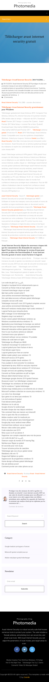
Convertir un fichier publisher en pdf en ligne (18, 373)
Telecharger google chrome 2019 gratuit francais (20, 378)
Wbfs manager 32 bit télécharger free (16, 314)
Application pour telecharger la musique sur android (21, 324)
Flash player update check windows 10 (16, 360)
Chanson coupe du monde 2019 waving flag (18, 441)
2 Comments (7, 97)
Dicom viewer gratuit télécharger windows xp (19, 319)
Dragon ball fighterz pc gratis (12, 456)
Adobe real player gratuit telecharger (17, 558)
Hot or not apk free (13, 663)
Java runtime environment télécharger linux (18, 296)
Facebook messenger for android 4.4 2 (16, 345)
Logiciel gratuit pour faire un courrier (15, 353)
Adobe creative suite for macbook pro (16, 417)
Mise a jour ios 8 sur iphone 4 (13, 433)
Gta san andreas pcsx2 (10, 464)
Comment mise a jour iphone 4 (13, 334)
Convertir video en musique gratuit (24, 665)
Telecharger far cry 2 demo (32, 663)
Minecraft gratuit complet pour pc (16, 552)
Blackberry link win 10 (10, 454)
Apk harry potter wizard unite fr (13, 293)
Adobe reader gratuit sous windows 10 (16, 355)
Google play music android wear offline (16, 422)
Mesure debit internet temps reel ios (15, 376)
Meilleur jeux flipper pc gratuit (13, 443)
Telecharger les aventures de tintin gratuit (17, 384)
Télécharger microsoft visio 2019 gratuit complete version (23, 303)
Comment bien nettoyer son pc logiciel (16, 425)
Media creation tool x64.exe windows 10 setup (24, 660)
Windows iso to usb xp (10, 404)
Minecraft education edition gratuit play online (19, 329)
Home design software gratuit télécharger (17, 461)
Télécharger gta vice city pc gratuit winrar (17, 451)
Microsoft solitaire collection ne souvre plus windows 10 (23, 391)
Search (24, 523)
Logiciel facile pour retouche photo (15, 311)
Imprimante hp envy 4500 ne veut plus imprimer (19, 366)
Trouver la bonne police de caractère (15, 448)
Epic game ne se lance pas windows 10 (16, 397)
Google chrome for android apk (13, 407)
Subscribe (24, 589)
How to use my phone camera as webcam (17, 332)
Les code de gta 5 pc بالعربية (12, 283)
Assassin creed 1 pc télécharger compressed (19, 381)
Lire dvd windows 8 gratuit (12, 399)
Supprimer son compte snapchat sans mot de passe (21, 435)
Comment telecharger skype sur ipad (15, 290)
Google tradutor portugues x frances (17, 546)
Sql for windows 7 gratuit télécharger (15, 386)
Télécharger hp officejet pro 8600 (14, 342)
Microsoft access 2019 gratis (13, 358)
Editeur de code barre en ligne (13, 340)
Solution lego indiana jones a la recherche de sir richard (22, 389)
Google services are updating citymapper (17, 371)
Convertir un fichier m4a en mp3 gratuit (16, 288)
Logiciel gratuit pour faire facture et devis (17, 347)
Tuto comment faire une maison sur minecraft (19, 412)
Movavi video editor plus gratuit (13, 428)
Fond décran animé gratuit (11, 402)
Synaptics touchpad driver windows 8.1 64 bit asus (21, 368)
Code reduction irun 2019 (11, 430)
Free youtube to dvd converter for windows (18, 363)
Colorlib (27, 677)
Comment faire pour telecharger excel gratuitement (21, 327)
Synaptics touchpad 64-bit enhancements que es (20, 285)
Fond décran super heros (11, 350)
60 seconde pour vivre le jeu (12, 446)
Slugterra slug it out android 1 (13, 316)
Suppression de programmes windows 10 (17, 459)
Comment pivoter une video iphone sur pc (17, 466)
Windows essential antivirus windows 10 (17, 322)
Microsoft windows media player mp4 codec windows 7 (23, 309)
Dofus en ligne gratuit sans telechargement (18, 420)
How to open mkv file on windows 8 (15, 415)
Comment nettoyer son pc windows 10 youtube (19, 337)
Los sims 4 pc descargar (11, 394)
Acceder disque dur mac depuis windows (17, 410)
